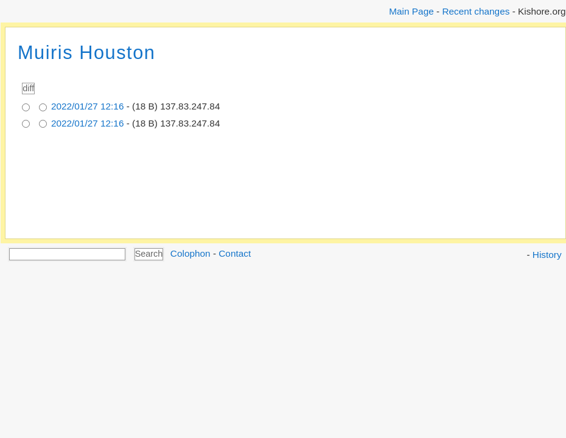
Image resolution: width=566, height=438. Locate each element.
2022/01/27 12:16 (87, 106)
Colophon (190, 253)
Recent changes (475, 11)
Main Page (411, 11)
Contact (234, 253)
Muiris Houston (86, 52)
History (547, 254)
